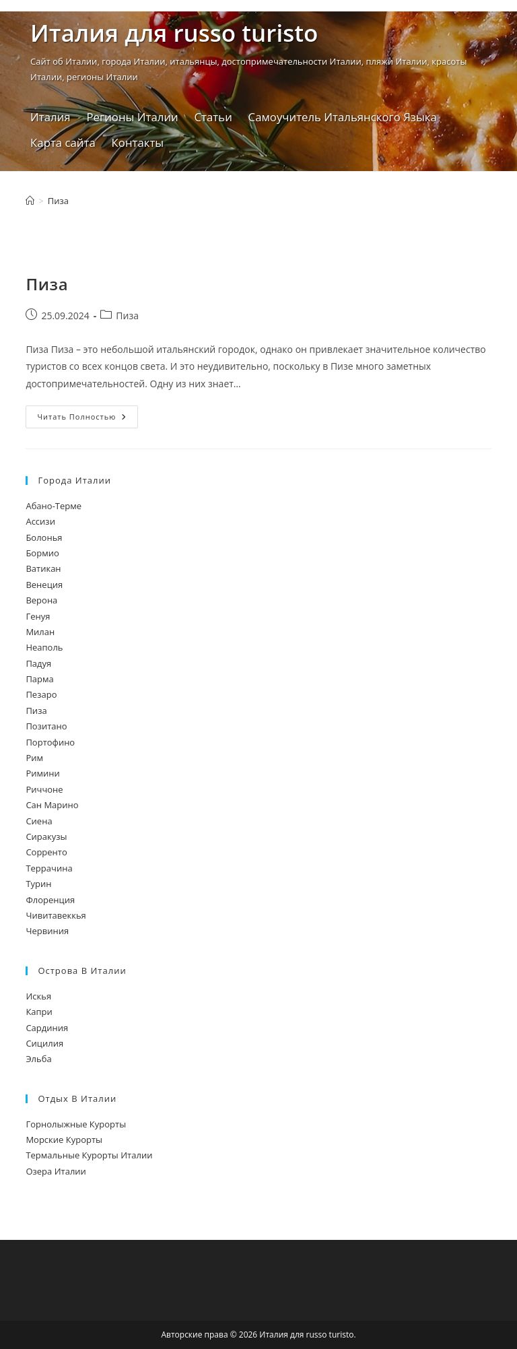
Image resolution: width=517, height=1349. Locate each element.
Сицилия (44, 1043)
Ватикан (43, 568)
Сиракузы (46, 836)
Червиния (47, 931)
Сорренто (46, 852)
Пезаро (41, 694)
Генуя (38, 616)
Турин (38, 884)
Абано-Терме (53, 506)
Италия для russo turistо (174, 32)
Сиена (39, 821)
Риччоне (44, 789)
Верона (41, 600)
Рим (34, 758)
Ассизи (40, 521)
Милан (40, 632)
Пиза (58, 201)
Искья (38, 996)
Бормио (42, 553)
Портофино (50, 742)
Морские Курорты (64, 1139)
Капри (39, 1012)
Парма (39, 679)
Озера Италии (55, 1171)
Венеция (44, 585)
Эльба (38, 1059)
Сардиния (47, 1028)
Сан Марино (52, 805)
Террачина (49, 868)
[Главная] (30, 201)
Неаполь (44, 647)
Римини (42, 773)
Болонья (44, 537)
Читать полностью (87, 416)
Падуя (38, 663)
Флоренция (50, 900)
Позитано (46, 726)
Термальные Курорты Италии (89, 1155)
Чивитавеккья (55, 915)
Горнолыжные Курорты (76, 1124)
